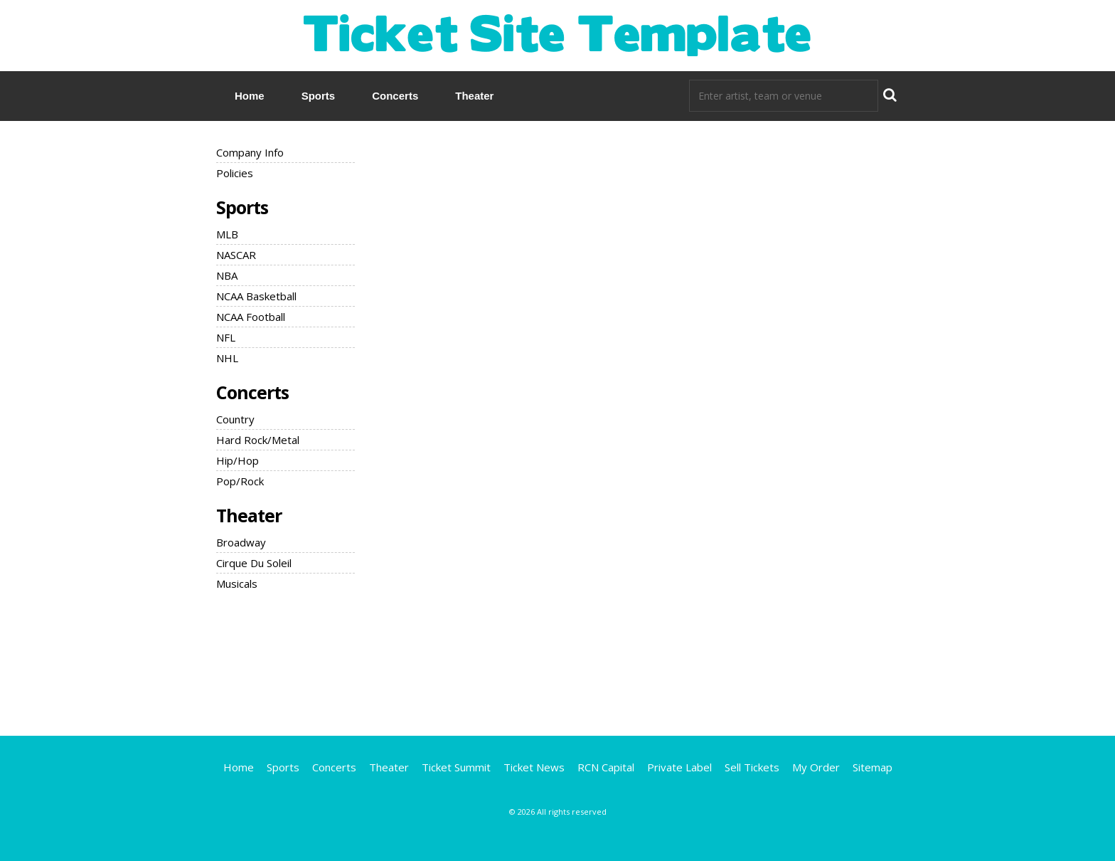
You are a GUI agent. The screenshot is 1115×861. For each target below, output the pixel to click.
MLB (227, 234)
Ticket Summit (456, 767)
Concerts (395, 96)
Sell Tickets (752, 767)
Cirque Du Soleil (254, 563)
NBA (227, 275)
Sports (319, 96)
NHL (227, 358)
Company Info (250, 152)
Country (235, 419)
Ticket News (534, 767)
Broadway (241, 542)
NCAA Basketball (256, 296)
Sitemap (872, 767)
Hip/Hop (237, 460)
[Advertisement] (557, 661)
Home (250, 96)
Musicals (236, 583)
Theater (474, 96)
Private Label (679, 767)
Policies (234, 173)
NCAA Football (250, 317)
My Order (816, 767)
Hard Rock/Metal (257, 440)
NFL (225, 337)
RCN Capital (605, 767)
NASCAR (236, 255)
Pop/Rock (240, 481)
